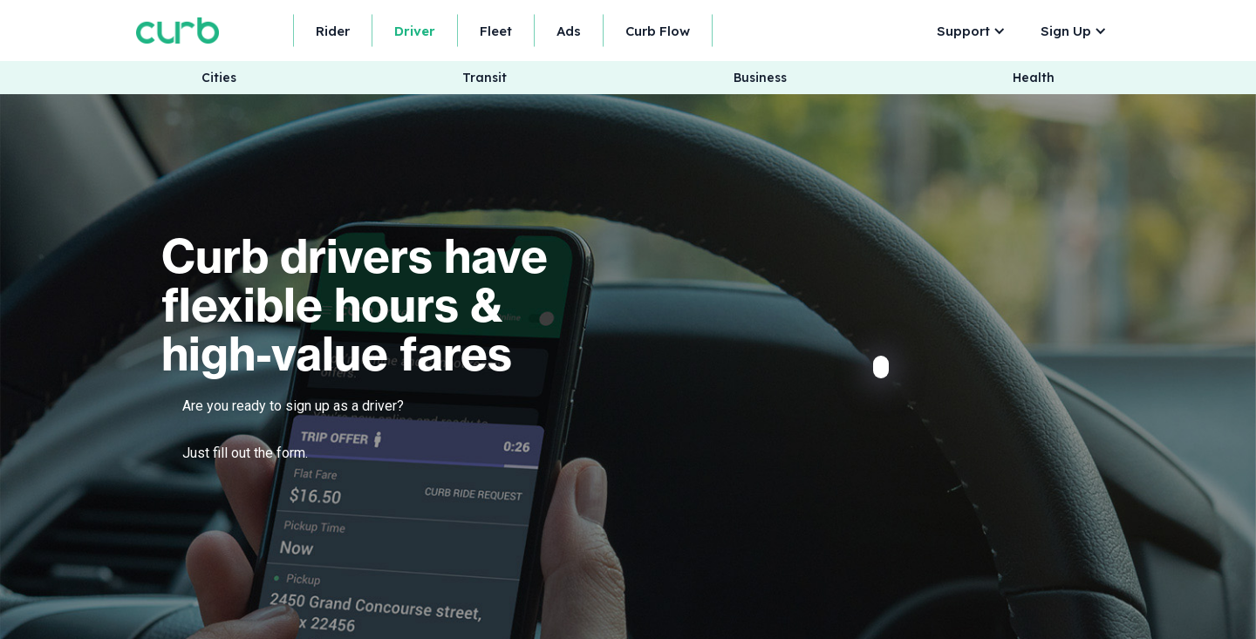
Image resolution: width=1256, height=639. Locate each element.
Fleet (496, 31)
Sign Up (1066, 31)
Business (760, 78)
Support (963, 31)
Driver (414, 31)
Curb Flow (657, 31)
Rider (333, 31)
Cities (218, 78)
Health (1034, 78)
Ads (568, 31)
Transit (484, 78)
